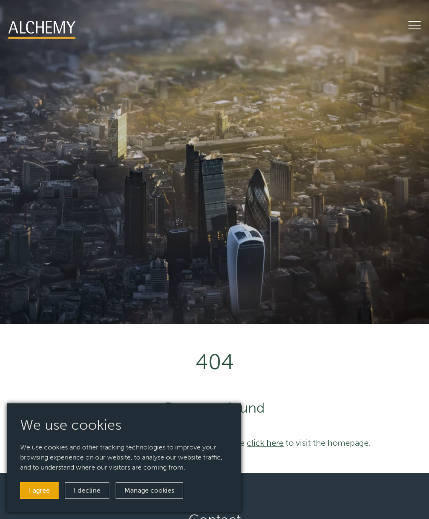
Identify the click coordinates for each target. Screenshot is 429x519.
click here (265, 443)
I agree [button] (39, 490)
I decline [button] (87, 490)
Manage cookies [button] (149, 490)
